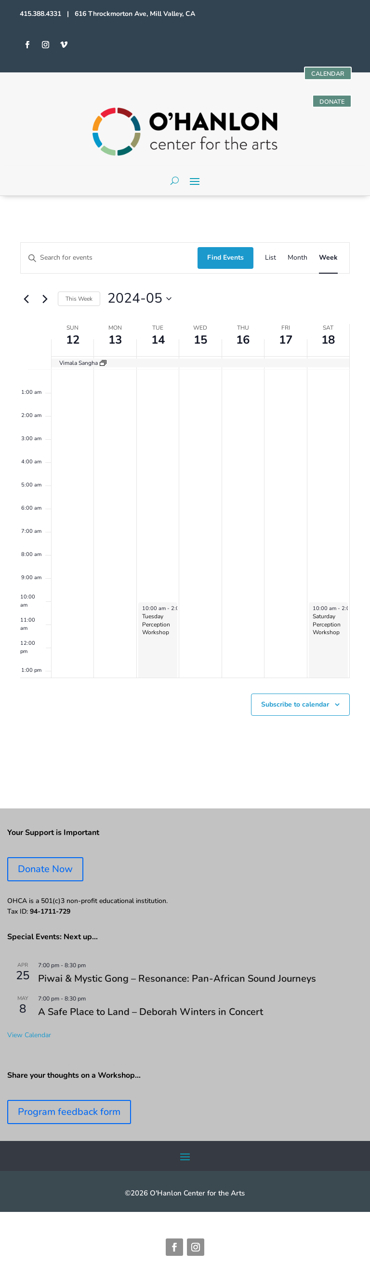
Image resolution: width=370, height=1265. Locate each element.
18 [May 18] (328, 342)
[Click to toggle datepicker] (139, 301)
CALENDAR (326, 74)
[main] (185, 504)
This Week (79, 301)
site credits (217, 1219)
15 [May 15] (200, 342)
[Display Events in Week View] (328, 260)
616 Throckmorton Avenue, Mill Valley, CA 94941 (113, 1219)
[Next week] (45, 301)
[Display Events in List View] (270, 260)
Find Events (225, 259)
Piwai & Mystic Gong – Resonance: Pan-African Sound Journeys (177, 980)
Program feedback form (69, 1114)
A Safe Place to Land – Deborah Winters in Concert (150, 1014)
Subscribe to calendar (295, 706)
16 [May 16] (243, 342)
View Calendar (29, 1037)
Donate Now (45, 871)
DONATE (330, 103)
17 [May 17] (285, 342)
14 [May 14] (158, 342)
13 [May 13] (115, 342)
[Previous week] (26, 301)
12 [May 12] (72, 342)
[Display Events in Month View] (297, 260)
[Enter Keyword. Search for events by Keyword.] (109, 260)
